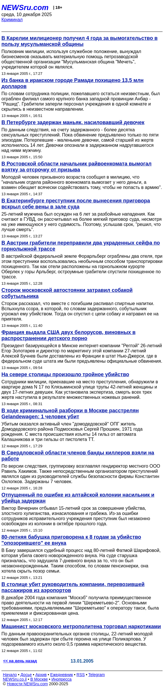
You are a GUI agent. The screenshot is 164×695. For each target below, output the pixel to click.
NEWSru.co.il (15, 679)
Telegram (96, 674)
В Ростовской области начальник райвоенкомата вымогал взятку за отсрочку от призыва (76, 167)
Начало (10, 674)
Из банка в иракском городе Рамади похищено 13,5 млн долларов (72, 83)
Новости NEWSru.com (27, 684)
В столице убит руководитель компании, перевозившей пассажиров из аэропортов (73, 587)
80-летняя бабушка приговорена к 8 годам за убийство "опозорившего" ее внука (71, 540)
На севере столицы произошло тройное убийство (65, 374)
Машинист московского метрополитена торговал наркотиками (81, 626)
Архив (41, 674)
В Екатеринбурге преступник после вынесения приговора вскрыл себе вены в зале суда (75, 204)
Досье (26, 674)
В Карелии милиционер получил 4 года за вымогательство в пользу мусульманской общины (79, 41)
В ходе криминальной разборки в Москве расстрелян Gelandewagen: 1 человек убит (70, 413)
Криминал (12, 19)
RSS (80, 674)
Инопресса (62, 679)
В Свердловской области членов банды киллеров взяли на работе (77, 456)
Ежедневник (61, 674)
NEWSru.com (25, 7)
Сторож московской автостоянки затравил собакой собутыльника (67, 293)
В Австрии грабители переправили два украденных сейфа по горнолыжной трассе (80, 246)
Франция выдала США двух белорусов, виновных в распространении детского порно (68, 335)
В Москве (39, 679)
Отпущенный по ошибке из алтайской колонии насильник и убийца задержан (77, 498)
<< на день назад (20, 661)
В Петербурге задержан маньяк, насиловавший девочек (72, 122)
